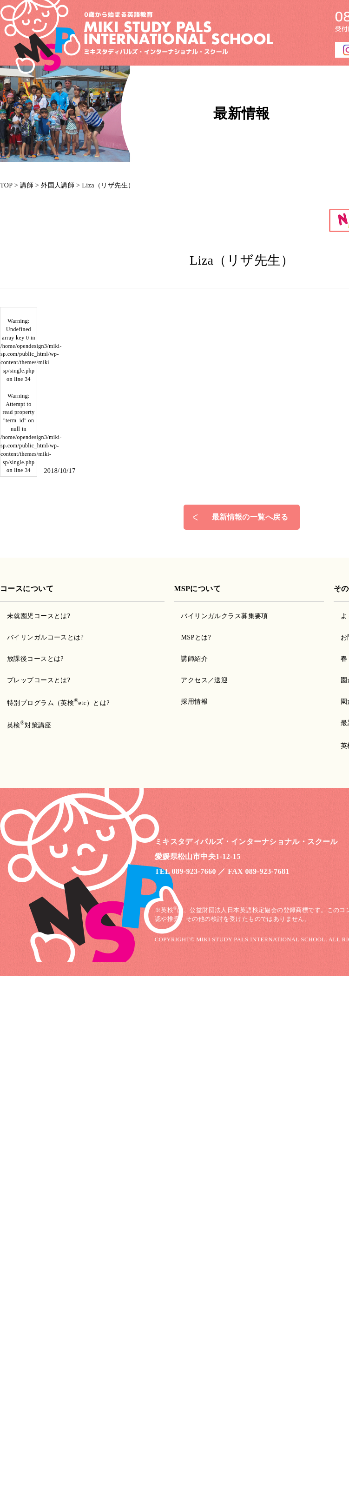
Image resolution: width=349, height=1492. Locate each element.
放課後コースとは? (35, 658)
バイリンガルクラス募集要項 (224, 616)
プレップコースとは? (38, 680)
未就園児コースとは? (38, 616)
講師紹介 (194, 658)
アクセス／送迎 (204, 680)
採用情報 (194, 701)
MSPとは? (196, 637)
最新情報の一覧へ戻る (250, 517)
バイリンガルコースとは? (45, 637)
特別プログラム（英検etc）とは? (58, 702)
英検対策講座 (29, 725)
